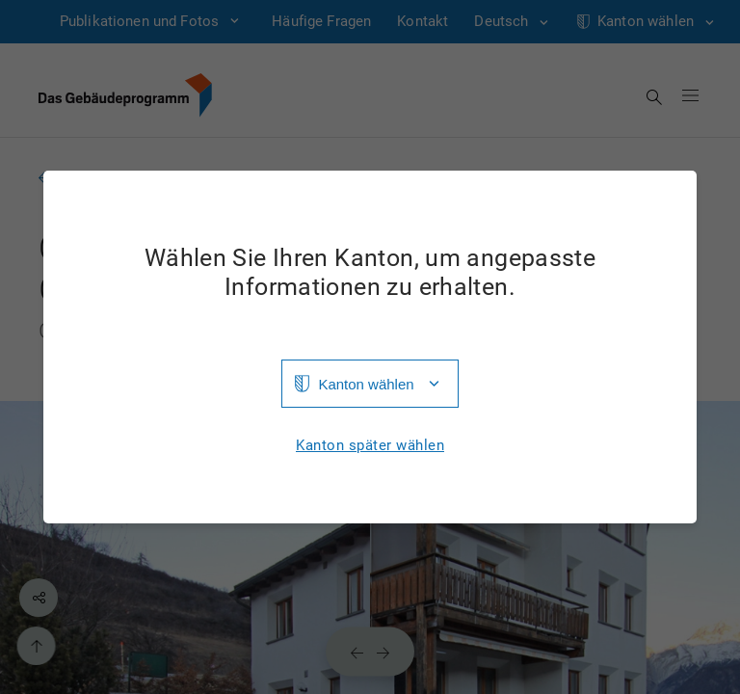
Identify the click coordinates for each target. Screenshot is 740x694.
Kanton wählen (365, 384)
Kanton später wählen (370, 446)
